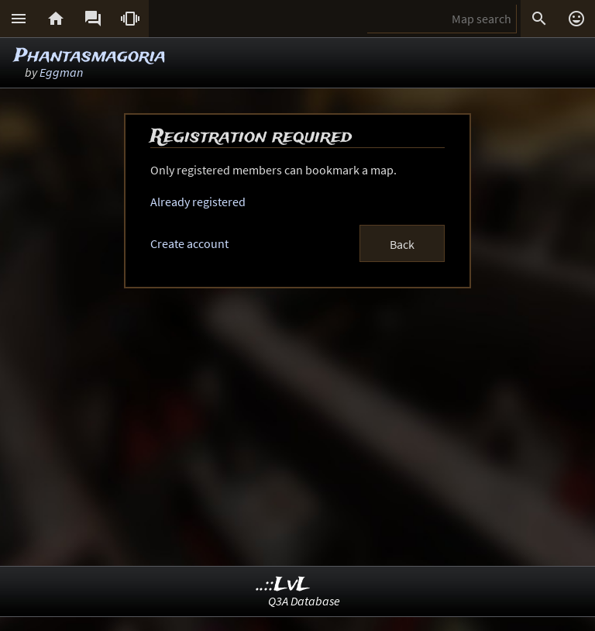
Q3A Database (304, 601)
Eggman (61, 72)
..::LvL (283, 584)
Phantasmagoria (90, 56)
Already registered (198, 201)
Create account (189, 243)
